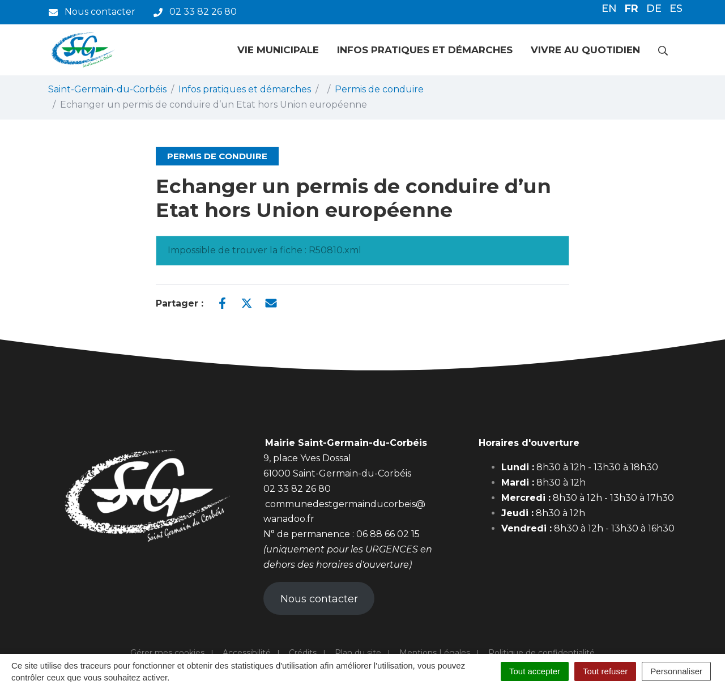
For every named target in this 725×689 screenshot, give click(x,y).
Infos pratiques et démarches (425, 50)
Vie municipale (278, 50)
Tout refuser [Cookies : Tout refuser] (605, 671)
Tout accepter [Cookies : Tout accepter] (534, 671)
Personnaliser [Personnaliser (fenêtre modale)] (676, 671)
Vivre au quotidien (585, 50)
